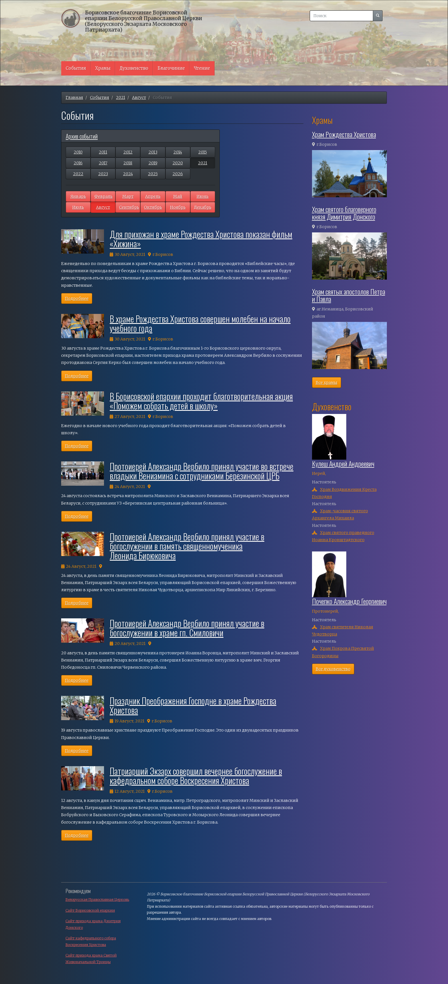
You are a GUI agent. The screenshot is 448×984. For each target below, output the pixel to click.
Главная (74, 97)
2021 (120, 97)
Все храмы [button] (326, 382)
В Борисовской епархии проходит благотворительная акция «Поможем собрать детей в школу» (201, 401)
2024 (128, 173)
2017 (103, 163)
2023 (103, 173)
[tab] (140, 136)
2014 (177, 152)
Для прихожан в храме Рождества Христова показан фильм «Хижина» (201, 239)
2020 (178, 163)
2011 (103, 152)
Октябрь (153, 207)
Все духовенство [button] (333, 669)
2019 (153, 163)
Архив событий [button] (82, 136)
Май (177, 196)
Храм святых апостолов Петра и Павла (348, 295)
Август (139, 97)
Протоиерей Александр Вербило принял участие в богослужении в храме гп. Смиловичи (187, 628)
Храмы (103, 68)
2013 (153, 152)
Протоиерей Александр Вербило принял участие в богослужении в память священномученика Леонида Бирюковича (187, 546)
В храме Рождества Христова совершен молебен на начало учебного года (200, 323)
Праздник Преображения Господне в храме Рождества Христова (193, 705)
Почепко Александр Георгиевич (349, 601)
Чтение (202, 68)
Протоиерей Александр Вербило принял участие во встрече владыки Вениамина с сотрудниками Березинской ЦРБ (201, 471)
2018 (127, 163)
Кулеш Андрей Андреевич (343, 463)
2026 (178, 173)
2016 (78, 163)
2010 (78, 152)
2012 (128, 152)
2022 (78, 173)
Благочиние (171, 68)
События (76, 68)
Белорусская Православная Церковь (97, 899)
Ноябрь (178, 207)
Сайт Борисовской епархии (90, 910)
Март (127, 196)
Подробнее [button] (77, 298)
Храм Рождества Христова (344, 134)
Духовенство (134, 68)
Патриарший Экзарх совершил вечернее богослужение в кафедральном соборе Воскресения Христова (196, 775)
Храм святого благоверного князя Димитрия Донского (344, 213)
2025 (153, 173)
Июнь (203, 196)
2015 (202, 152)
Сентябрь (129, 207)
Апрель (153, 196)
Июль (78, 207)
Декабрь (202, 207)
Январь (78, 196)
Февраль (103, 196)
